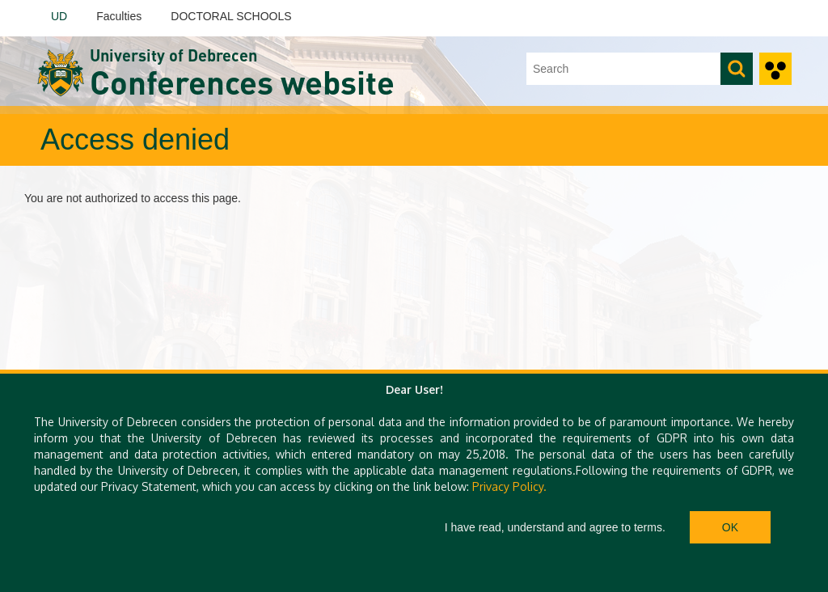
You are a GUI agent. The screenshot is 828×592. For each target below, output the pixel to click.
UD (59, 16)
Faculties (119, 16)
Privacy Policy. (509, 486)
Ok (730, 527)
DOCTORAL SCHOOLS (231, 16)
